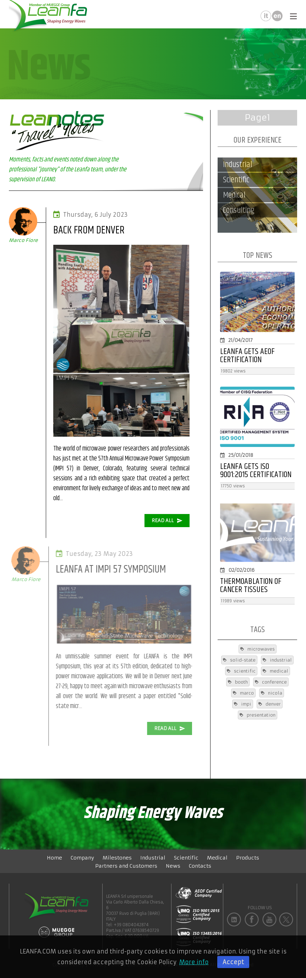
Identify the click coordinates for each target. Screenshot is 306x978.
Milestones (117, 858)
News (173, 866)
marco (243, 693)
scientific (241, 671)
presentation (257, 715)
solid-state (239, 660)
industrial (277, 660)
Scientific (186, 858)
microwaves (257, 649)
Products (247, 858)
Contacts (200, 866)
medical (275, 671)
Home (54, 858)
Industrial (152, 858)
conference (271, 682)
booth (238, 682)
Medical (217, 858)
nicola (271, 693)
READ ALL (167, 521)
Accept (233, 962)
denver (269, 704)
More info (194, 962)
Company (82, 858)
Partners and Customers (126, 866)
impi (242, 704)
